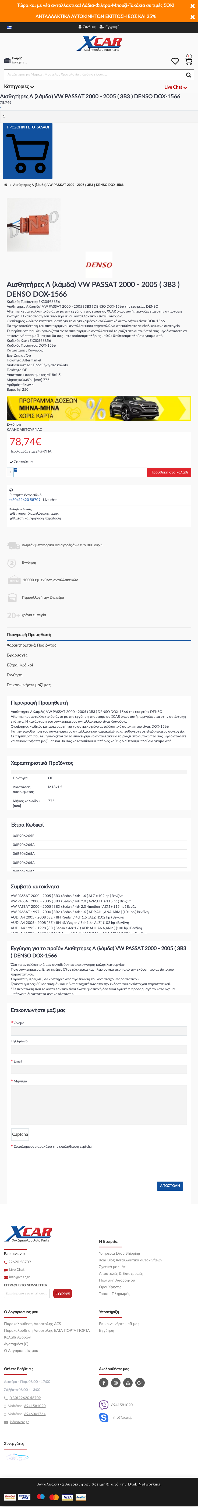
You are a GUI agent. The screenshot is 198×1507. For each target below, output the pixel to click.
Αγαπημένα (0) (16, 1344)
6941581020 (116, 1405)
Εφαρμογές (17, 655)
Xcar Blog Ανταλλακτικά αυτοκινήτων (130, 1260)
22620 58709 (19, 1262)
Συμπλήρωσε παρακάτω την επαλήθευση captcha (52, 1147)
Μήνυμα (20, 1081)
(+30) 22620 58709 (25, 500)
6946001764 (35, 1414)
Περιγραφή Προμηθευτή (29, 635)
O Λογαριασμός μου (21, 1351)
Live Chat (16, 1270)
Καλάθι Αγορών (17, 1337)
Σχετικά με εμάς (112, 1267)
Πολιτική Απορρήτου (117, 1280)
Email (18, 1061)
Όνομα (19, 1023)
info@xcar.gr (19, 1277)
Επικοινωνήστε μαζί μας (29, 685)
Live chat (50, 500)
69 (26, 1406)
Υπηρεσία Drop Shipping (119, 1253)
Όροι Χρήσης (110, 1287)
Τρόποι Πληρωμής (114, 1294)
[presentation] (52, 1160)
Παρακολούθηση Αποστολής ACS (32, 1324)
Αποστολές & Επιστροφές (121, 1274)
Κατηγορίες (19, 86)
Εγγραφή (62, 1293)
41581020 (37, 1406)
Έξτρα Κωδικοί (20, 665)
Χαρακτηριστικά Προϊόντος (31, 645)
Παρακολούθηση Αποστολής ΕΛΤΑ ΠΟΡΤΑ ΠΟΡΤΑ (47, 1331)
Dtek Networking (144, 1484)
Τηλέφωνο (19, 1041)
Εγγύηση (15, 675)
